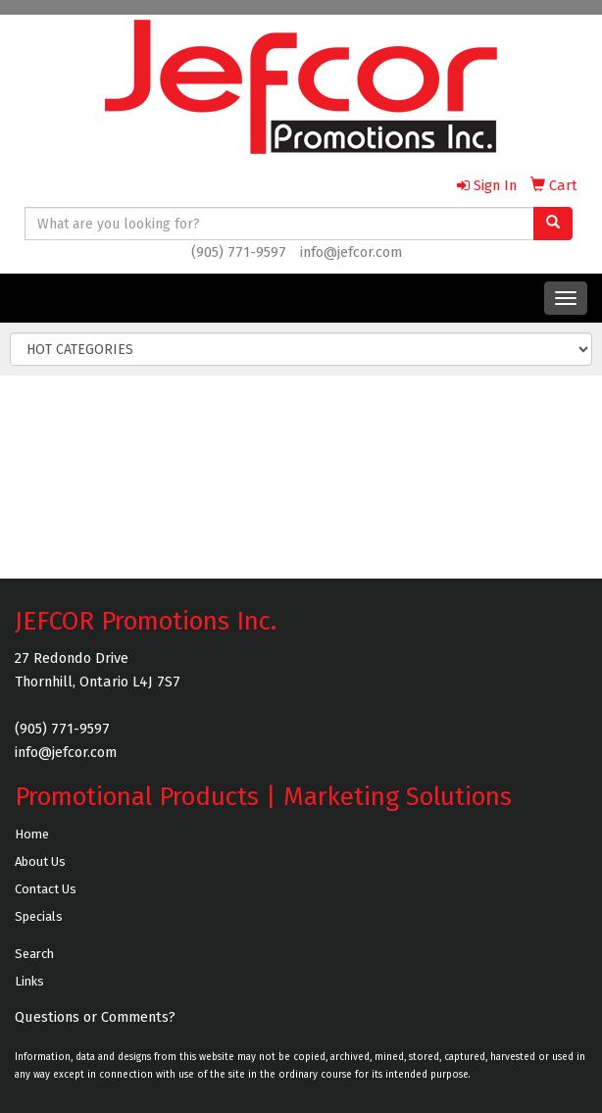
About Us (40, 861)
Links (29, 981)
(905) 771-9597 (238, 252)
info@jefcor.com (351, 252)
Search (34, 953)
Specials (39, 916)
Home (32, 834)
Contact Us (45, 889)
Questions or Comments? (95, 1017)
